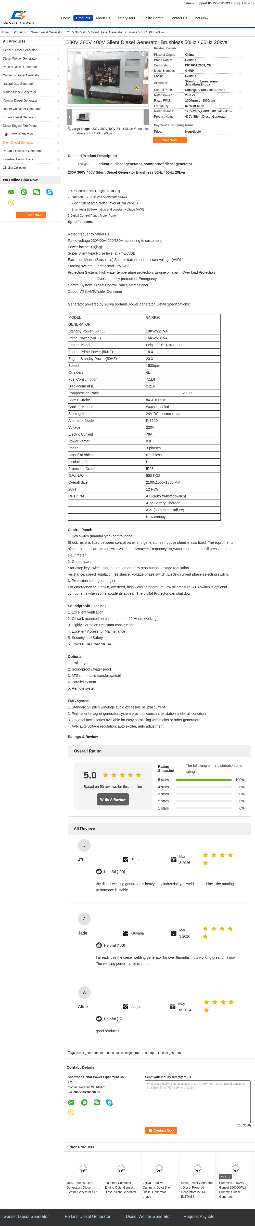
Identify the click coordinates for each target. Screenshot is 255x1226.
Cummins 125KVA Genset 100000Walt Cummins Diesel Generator (232, 1190)
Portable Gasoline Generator (22, 151)
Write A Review (113, 800)
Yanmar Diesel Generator (20, 100)
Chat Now (200, 18)
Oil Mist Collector (14, 168)
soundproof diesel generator (163, 1053)
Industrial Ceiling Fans (18, 159)
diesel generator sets (90, 1053)
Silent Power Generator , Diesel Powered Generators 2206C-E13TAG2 (197, 1190)
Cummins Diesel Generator (21, 75)
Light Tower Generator (18, 134)
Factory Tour (125, 18)
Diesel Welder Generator (19, 58)
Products (83, 18)
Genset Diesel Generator (20, 50)
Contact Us (178, 18)
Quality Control (152, 18)
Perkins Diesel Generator (20, 67)
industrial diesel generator (124, 1053)
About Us (103, 18)
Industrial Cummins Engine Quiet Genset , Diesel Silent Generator (120, 1187)
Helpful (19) (113, 1019)
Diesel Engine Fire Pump (20, 126)
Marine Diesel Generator (19, 92)
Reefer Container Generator (22, 109)
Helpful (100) (114, 872)
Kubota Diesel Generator (19, 117)
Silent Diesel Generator (46, 32)
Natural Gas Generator (18, 84)
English (248, 3)
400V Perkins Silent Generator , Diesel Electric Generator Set (82, 1187)
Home (66, 18)
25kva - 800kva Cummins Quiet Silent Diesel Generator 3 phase (157, 1190)
